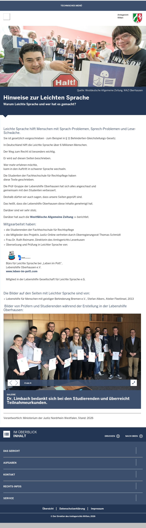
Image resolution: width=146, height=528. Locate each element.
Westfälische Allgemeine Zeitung (51, 217)
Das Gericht (11, 450)
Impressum (97, 508)
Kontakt (9, 474)
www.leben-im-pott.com (21, 271)
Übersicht (48, 508)
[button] (11, 383)
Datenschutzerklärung (72, 508)
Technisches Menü (71, 5)
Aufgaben (9, 462)
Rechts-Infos (12, 486)
